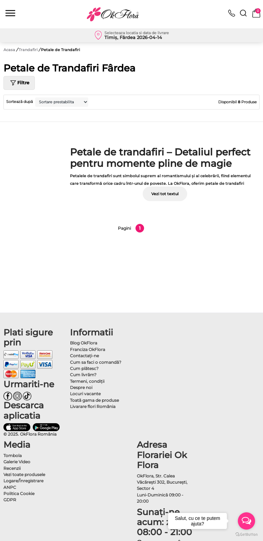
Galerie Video (16, 461)
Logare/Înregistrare (23, 480)
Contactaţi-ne (84, 355)
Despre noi (81, 387)
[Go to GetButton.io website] (246, 534)
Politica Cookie (18, 493)
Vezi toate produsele (24, 474)
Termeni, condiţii (87, 381)
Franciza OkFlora (87, 349)
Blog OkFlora (83, 342)
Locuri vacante (85, 393)
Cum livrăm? (83, 374)
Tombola (12, 455)
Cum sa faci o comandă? (95, 362)
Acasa (9, 49)
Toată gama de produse (94, 400)
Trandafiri (29, 49)
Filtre (19, 83)
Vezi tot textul (165, 193)
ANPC (9, 487)
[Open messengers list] (246, 521)
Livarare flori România (92, 406)
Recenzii (12, 468)
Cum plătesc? (84, 368)
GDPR (9, 499)
